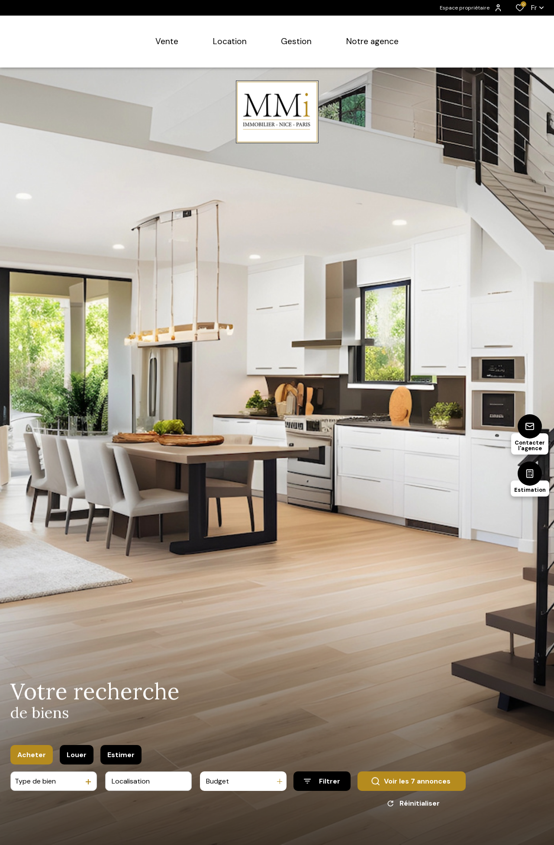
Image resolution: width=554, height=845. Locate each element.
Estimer (121, 754)
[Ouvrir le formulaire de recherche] (322, 781)
